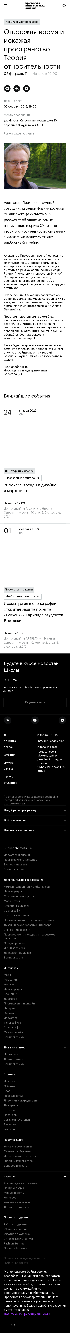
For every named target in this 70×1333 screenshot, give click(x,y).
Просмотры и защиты (19, 589)
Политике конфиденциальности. (27, 1317)
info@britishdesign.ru (51, 741)
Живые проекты (14, 1193)
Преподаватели (14, 1096)
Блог (7, 1091)
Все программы (14, 869)
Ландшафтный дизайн (18, 953)
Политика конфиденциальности (24, 1258)
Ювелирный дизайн (17, 906)
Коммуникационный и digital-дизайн (27, 887)
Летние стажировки (17, 1207)
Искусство (11, 1018)
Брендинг (10, 994)
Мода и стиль (12, 901)
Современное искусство (20, 896)
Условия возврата (15, 1267)
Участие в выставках (17, 1202)
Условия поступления (18, 1146)
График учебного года (18, 1161)
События (9, 755)
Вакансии (10, 1124)
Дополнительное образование (35, 880)
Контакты (10, 1129)
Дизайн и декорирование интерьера (27, 925)
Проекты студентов (35, 1217)
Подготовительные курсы (20, 860)
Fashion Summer (14, 1243)
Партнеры (10, 1115)
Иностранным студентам (20, 1156)
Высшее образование (35, 848)
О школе (35, 1074)
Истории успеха (10, 766)
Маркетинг (11, 979)
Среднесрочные (14, 943)
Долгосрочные (13, 1059)
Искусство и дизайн (17, 855)
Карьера (35, 1176)
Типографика (12, 1022)
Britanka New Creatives (19, 1239)
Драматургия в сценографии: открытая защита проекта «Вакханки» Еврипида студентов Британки (35, 612)
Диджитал (10, 999)
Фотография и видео (17, 915)
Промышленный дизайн (19, 1003)
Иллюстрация (13, 891)
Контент (9, 984)
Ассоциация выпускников (20, 1183)
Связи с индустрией (17, 1119)
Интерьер (10, 1008)
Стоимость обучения (17, 1151)
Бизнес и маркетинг (17, 864)
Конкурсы (10, 1197)
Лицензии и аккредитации (21, 1100)
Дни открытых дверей (19, 471)
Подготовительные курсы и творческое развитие (29, 936)
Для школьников (35, 1047)
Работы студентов (10, 780)
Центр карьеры (14, 1188)
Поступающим (35, 1140)
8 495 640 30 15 (47, 735)
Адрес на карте (47, 747)
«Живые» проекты (15, 1229)
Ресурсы (9, 1110)
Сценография (12, 910)
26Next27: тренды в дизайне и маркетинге (35, 488)
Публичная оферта (16, 1263)
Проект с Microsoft (16, 1248)
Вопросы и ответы (15, 1165)
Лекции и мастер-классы (22, 22)
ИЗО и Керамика (14, 948)
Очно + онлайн (13, 1032)
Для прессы (11, 1105)
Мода (7, 975)
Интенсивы (35, 968)
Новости (9, 1081)
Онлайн (9, 1013)
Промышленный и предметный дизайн (29, 920)
